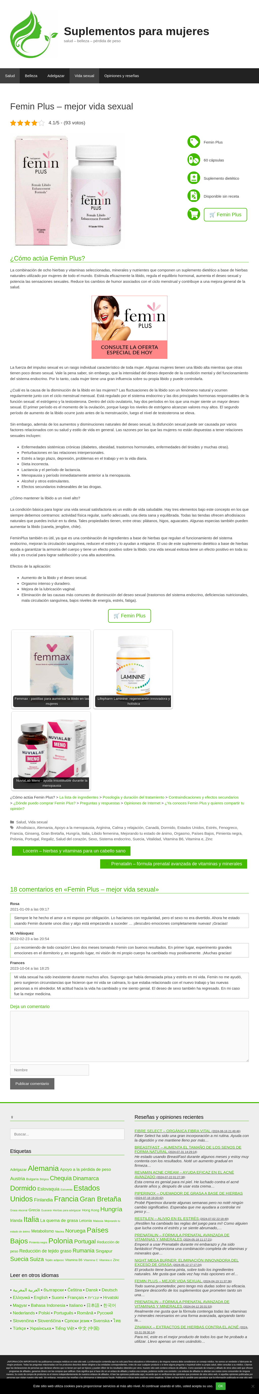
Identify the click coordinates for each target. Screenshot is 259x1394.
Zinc (208, 839)
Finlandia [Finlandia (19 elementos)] (43, 1199)
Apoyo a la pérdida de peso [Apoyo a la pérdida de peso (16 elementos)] (85, 1169)
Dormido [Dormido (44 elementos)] (23, 1188)
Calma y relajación (127, 827)
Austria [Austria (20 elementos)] (17, 1178)
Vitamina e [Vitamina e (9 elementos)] (105, 1260)
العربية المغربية (26, 1290)
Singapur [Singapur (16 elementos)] (104, 1251)
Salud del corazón (71, 839)
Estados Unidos (190, 827)
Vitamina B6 (173, 839)
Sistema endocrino (115, 839)
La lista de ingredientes (78, 797)
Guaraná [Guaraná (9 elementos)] (46, 1210)
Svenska (101, 1320)
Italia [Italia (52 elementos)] (31, 1219)
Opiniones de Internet (142, 803)
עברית (93, 1297)
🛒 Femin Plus (225, 214)
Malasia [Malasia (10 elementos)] (98, 1220)
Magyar (20, 1305)
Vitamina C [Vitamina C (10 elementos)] (90, 1260)
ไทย (117, 1320)
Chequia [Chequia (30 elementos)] (61, 1178)
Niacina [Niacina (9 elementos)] (59, 1231)
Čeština (75, 1290)
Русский (105, 1313)
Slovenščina (49, 1320)
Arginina (103, 827)
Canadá (152, 827)
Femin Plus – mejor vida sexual (168, 1281)
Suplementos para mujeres (136, 31)
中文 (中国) (88, 1328)
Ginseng (32, 833)
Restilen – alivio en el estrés (167, 1218)
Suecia (138, 839)
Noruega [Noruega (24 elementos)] (75, 1231)
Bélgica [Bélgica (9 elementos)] (44, 1179)
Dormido (168, 827)
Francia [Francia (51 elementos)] (66, 1199)
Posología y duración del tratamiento (133, 797)
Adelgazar (56, 76)
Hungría (72, 833)
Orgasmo (182, 833)
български (54, 1290)
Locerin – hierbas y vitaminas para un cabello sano (74, 850)
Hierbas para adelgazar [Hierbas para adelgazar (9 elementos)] (67, 1210)
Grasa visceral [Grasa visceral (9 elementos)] (18, 1210)
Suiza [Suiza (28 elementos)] (37, 1259)
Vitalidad (153, 839)
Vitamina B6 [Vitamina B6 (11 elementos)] (73, 1260)
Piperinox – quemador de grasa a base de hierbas (189, 1193)
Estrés (211, 827)
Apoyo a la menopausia (74, 827)
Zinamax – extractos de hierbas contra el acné (187, 1327)
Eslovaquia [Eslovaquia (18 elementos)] (48, 1189)
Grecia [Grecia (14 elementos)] (34, 1210)
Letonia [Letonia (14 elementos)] (85, 1220)
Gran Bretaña (52, 833)
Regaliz (47, 839)
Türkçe (19, 1328)
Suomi (58, 1297)
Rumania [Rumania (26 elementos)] (84, 1250)
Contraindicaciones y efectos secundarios (204, 797)
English (41, 1297)
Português (63, 1313)
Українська (40, 1328)
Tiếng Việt (64, 1328)
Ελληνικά (21, 1297)
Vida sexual (84, 76)
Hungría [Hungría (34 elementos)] (111, 1209)
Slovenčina (23, 1320)
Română (85, 1313)
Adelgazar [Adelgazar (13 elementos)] (18, 1170)
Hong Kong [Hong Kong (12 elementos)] (90, 1210)
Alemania (45, 827)
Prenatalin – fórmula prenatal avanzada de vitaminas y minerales (176, 863)
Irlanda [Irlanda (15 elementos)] (16, 1220)
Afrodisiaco (25, 827)
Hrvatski (110, 1297)
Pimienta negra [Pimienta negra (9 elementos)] (38, 1242)
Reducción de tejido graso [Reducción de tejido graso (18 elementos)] (45, 1250)
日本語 (93, 1305)
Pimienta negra (229, 833)
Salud (10, 76)
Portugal (32, 839)
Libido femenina (105, 833)
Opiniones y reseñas (121, 76)
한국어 (109, 1305)
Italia (86, 833)
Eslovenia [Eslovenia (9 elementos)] (66, 1189)
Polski (44, 1313)
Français (76, 1297)
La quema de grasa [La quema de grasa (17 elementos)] (59, 1220)
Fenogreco (228, 827)
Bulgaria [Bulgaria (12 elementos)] (32, 1179)
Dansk (92, 1290)
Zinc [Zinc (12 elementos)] (116, 1260)
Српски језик (77, 1320)
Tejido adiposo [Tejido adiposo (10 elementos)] (54, 1260)
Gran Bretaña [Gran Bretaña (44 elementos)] (100, 1199)
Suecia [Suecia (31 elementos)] (19, 1259)
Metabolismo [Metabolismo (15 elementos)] (42, 1231)
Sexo (92, 839)
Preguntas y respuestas (100, 803)
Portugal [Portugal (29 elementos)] (85, 1241)
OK (220, 1386)
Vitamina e (194, 839)
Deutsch (109, 1290)
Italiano (76, 1305)
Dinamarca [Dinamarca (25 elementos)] (86, 1178)
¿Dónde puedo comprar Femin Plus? (44, 803)
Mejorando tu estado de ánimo (146, 833)
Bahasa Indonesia (48, 1305)
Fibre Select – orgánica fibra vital (172, 1131)
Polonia (16, 839)
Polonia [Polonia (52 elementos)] (60, 1241)
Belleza (31, 76)
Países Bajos (203, 833)
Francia (16, 833)
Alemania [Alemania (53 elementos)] (43, 1168)
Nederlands (24, 1313)
